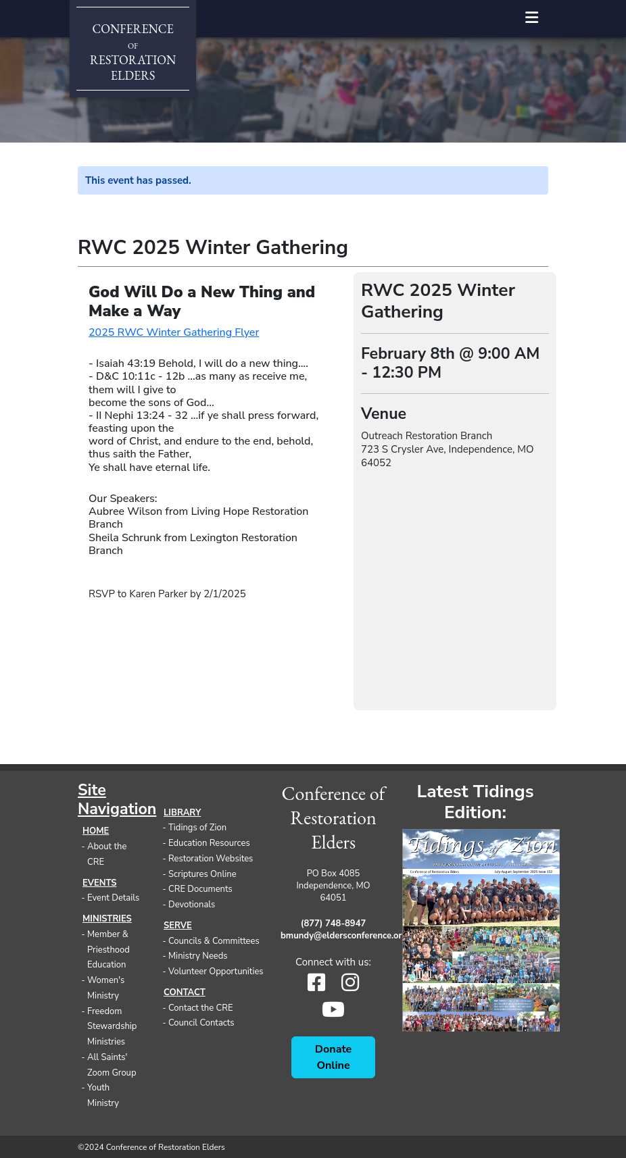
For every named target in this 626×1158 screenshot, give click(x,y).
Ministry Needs (198, 956)
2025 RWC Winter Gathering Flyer (174, 332)
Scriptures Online (202, 874)
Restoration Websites (210, 859)
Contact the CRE (200, 1008)
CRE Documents (200, 889)
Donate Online (333, 1057)
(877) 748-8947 (333, 923)
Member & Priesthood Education (108, 950)
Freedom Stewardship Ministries (112, 1027)
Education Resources (209, 843)
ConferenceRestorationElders (133, 52)
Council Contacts (201, 1023)
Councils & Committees (214, 941)
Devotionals (191, 905)
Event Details (113, 898)
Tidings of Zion (197, 828)
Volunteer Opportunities (216, 971)
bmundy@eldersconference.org (333, 936)
